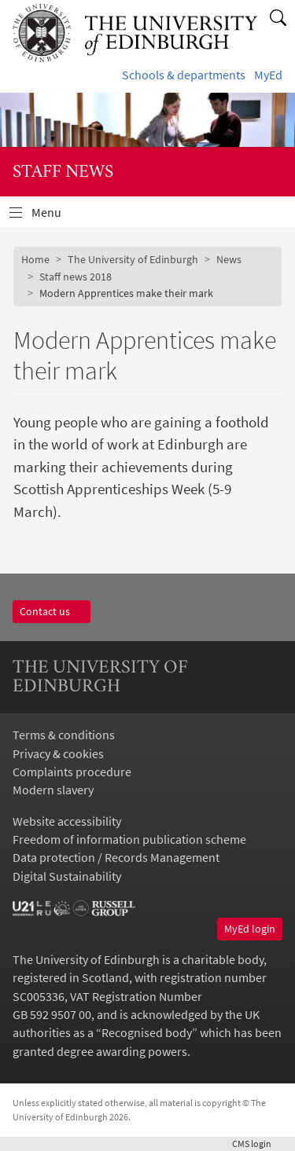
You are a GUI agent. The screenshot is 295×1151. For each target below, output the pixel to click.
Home (35, 259)
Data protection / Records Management (116, 857)
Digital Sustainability (67, 876)
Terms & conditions (64, 735)
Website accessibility (67, 821)
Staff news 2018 (75, 276)
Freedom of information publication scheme (129, 839)
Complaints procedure (72, 771)
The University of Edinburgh (133, 259)
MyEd (268, 75)
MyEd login (249, 929)
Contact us (51, 611)
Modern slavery (53, 790)
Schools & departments (183, 75)
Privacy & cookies (58, 753)
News (229, 259)
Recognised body (146, 1032)
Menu (56, 216)
